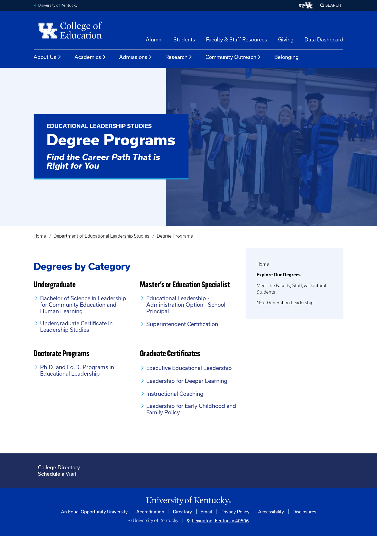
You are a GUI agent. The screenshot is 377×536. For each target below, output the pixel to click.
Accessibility (271, 511)
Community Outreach (233, 57)
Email (206, 511)
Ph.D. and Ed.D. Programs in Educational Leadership (77, 370)
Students (184, 39)
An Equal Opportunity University (94, 511)
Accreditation (150, 511)
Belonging (286, 57)
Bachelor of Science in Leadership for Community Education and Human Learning (83, 304)
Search (333, 5)
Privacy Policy (235, 511)
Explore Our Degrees (279, 274)
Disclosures (304, 511)
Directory (182, 511)
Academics (90, 57)
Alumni (154, 39)
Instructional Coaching (175, 393)
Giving (286, 39)
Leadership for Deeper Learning (186, 381)
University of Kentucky (57, 5)
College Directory (59, 467)
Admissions (135, 57)
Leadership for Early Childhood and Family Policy (191, 409)
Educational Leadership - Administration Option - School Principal (185, 304)
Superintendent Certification (182, 324)
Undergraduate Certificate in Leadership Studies (76, 326)
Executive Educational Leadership (189, 368)
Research (179, 57)
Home (40, 236)
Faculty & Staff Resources (236, 39)
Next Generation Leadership (285, 302)
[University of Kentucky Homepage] (188, 500)
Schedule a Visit (57, 474)
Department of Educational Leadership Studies (101, 236)
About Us (48, 57)
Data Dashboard (323, 39)
